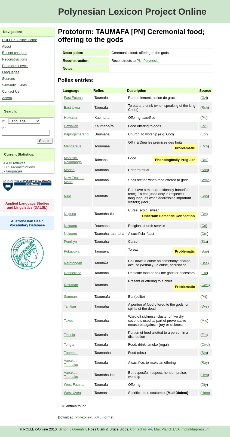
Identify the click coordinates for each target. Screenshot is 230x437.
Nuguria (70, 214)
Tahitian (70, 306)
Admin (7, 98)
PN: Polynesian (149, 61)
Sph (205, 196)
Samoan (70, 297)
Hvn (205, 375)
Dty (204, 385)
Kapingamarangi (76, 134)
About (6, 46)
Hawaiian (71, 118)
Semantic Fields (14, 85)
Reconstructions (14, 59)
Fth (204, 335)
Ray (205, 362)
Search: (10, 111)
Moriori (69, 170)
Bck (204, 160)
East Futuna (73, 98)
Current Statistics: (19, 154)
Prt (204, 297)
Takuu (68, 320)
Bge (205, 251)
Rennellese (72, 273)
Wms (206, 180)
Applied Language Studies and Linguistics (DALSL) (27, 205)
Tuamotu (71, 353)
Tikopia (69, 335)
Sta (204, 241)
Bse (205, 263)
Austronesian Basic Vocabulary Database (27, 223)
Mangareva (72, 146)
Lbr (204, 134)
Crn (204, 234)
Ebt (204, 273)
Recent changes (14, 53)
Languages (10, 72)
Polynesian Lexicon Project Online (132, 12)
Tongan (69, 344)
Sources (8, 79)
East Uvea (72, 107)
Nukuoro (70, 226)
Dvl (204, 214)
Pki (204, 118)
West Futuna (74, 385)
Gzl (204, 98)
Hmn (205, 393)
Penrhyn (70, 241)
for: (4, 128)
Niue (67, 196)
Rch (205, 107)
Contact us (141, 429)
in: (4, 121)
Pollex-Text (84, 417)
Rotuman (71, 285)
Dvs (205, 306)
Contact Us (10, 91)
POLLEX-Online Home (19, 40)
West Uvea (72, 393)
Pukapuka (71, 251)
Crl (204, 226)
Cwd (205, 285)
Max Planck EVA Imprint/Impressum (181, 429)
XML (98, 417)
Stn (204, 353)
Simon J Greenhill (72, 429)
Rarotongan (73, 263)
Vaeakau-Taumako (71, 363)
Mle (204, 320)
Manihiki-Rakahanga (73, 160)
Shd (205, 170)
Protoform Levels (15, 66)
